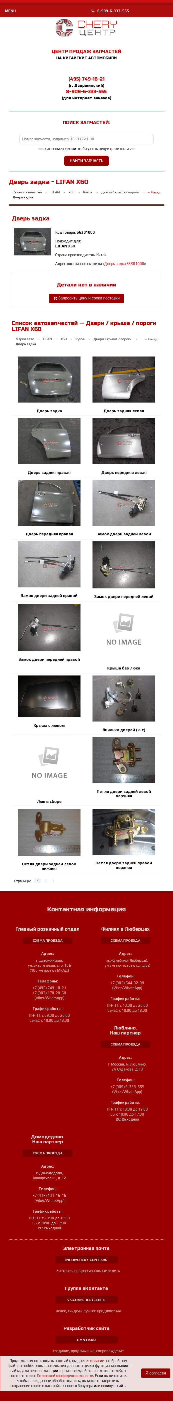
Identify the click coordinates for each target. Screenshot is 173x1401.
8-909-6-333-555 (110, 11)
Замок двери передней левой (124, 596)
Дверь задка (49, 411)
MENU (10, 11)
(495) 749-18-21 (86, 79)
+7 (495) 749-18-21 (49, 988)
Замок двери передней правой (49, 659)
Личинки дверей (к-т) (124, 730)
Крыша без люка (123, 668)
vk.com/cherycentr (86, 1300)
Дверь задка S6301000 (124, 263)
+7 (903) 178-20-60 (49, 993)
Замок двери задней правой (49, 595)
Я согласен (155, 1373)
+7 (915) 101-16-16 (49, 1195)
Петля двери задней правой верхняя (124, 865)
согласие (96, 1360)
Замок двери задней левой (123, 534)
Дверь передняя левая (123, 472)
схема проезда (47, 940)
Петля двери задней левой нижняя (49, 866)
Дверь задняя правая (49, 472)
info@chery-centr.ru (86, 1260)
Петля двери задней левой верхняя (124, 793)
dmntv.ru (86, 1340)
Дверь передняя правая (49, 534)
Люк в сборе (49, 801)
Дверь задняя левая (124, 411)
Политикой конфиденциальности (65, 1375)
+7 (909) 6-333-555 (127, 1087)
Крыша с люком (49, 725)
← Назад (153, 192)
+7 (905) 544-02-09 (127, 983)
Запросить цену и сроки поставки (86, 298)
